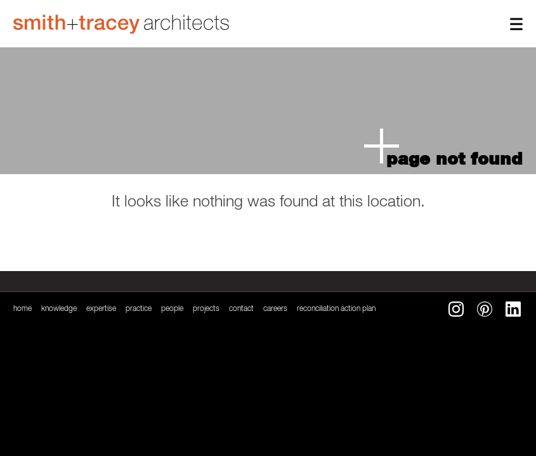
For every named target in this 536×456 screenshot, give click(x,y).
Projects (206, 309)
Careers (275, 309)
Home (22, 309)
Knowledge (59, 309)
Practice (139, 309)
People (172, 309)
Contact (241, 309)
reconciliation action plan (336, 309)
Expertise (101, 309)
